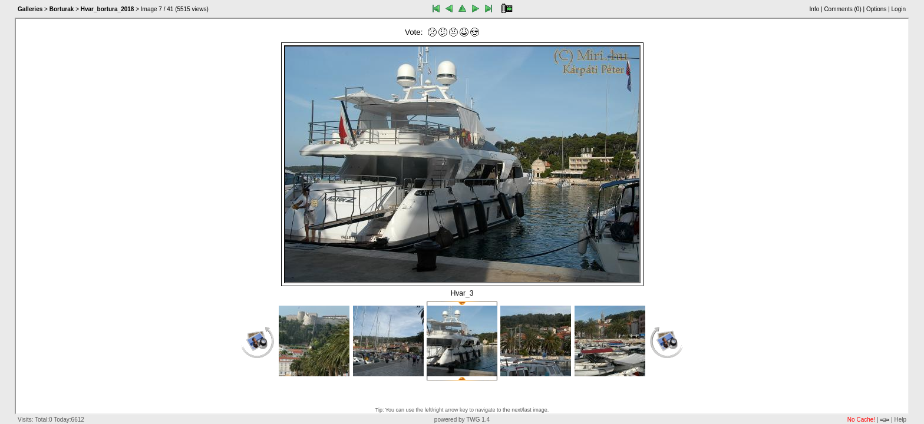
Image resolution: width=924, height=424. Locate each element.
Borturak (62, 9)
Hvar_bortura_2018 (107, 9)
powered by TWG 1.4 (462, 419)
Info (815, 9)
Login (899, 9)
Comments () (842, 9)
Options (876, 9)
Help (900, 419)
